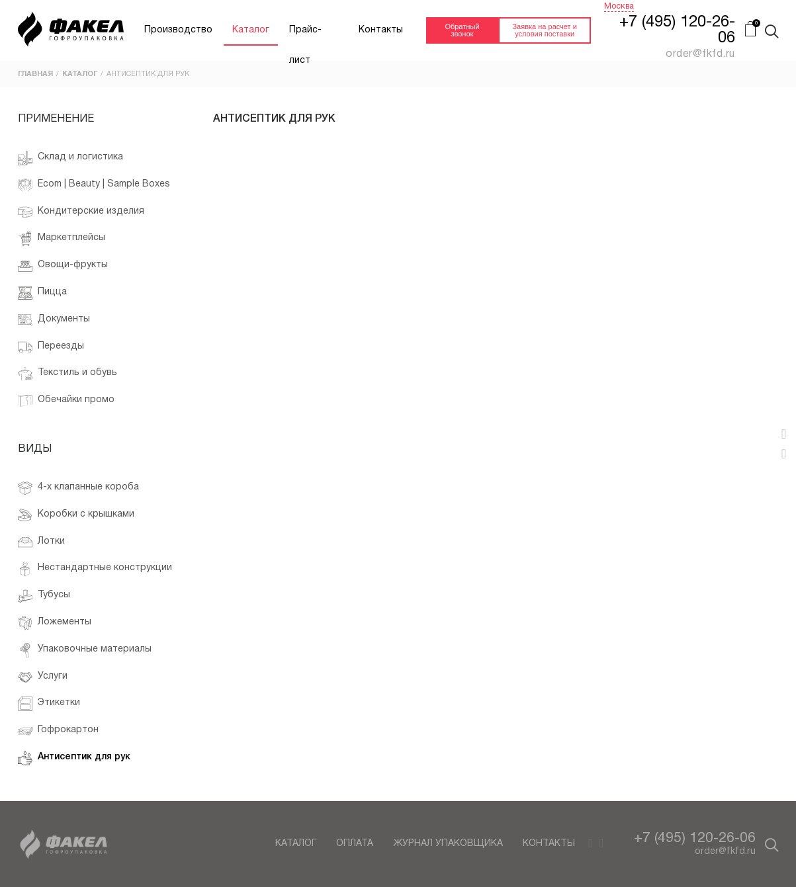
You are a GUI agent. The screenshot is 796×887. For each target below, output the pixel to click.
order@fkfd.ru (725, 851)
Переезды (51, 347)
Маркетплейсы (61, 239)
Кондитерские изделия (81, 212)
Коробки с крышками (86, 514)
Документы (54, 320)
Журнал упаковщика (448, 843)
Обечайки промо (66, 401)
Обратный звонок (462, 30)
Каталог (250, 30)
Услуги (42, 677)
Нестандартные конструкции (95, 569)
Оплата (354, 843)
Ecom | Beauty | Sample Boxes (94, 185)
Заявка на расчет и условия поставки (544, 30)
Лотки (41, 542)
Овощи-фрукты (63, 266)
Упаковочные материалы (85, 650)
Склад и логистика (70, 158)
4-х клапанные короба (78, 488)
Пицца (42, 293)
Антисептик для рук (74, 758)
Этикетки (49, 704)
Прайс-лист (305, 36)
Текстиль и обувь (67, 373)
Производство (178, 30)
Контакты (381, 30)
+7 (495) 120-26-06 (695, 838)
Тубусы (44, 596)
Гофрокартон (58, 731)
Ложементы (54, 623)
